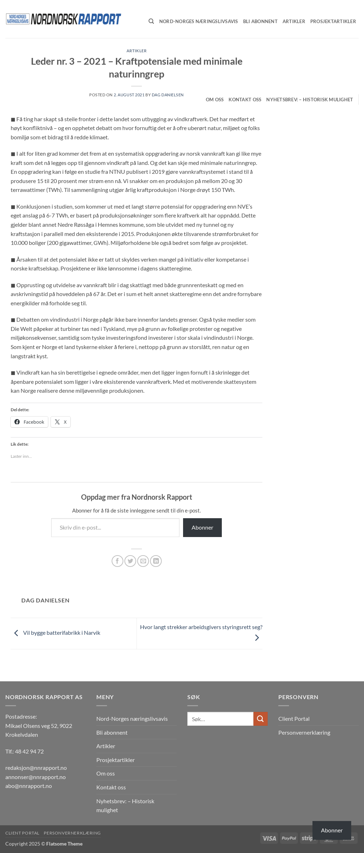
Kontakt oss (245, 99)
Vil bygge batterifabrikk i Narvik (55, 632)
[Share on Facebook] (117, 561)
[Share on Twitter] (130, 561)
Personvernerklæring (304, 732)
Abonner (202, 527)
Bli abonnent (112, 732)
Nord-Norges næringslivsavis (132, 718)
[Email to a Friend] (143, 561)
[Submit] (260, 719)
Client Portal (294, 718)
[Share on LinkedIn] (156, 561)
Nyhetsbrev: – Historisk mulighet (309, 99)
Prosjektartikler (115, 759)
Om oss (215, 99)
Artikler (105, 745)
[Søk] (151, 21)
